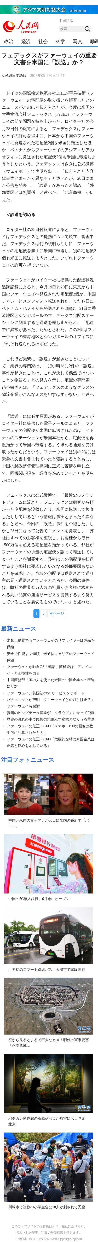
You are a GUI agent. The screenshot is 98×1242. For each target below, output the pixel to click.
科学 (60, 41)
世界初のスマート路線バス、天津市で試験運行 (46, 970)
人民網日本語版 (14, 76)
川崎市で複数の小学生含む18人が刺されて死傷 (46, 1207)
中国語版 (66, 21)
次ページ (56, 614)
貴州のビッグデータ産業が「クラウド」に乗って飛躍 (51, 713)
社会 (43, 41)
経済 (26, 41)
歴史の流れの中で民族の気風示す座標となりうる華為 (51, 719)
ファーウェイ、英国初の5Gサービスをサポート (45, 693)
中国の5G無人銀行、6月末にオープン (39, 899)
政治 (8, 41)
